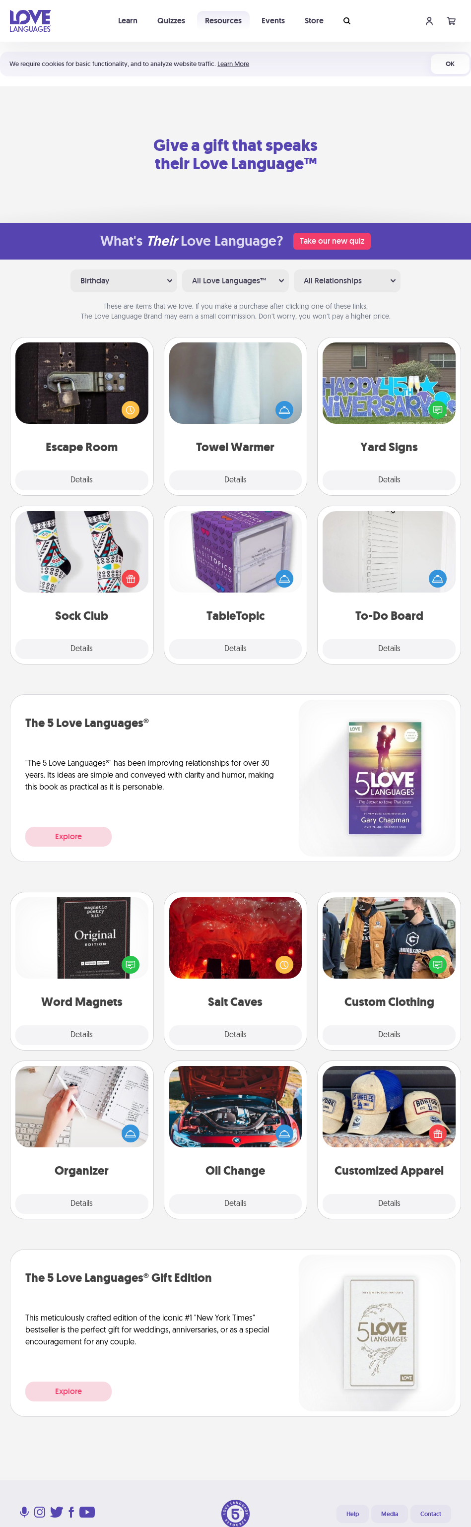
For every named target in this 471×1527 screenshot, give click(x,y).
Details (81, 480)
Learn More (233, 64)
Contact (430, 1514)
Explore (68, 836)
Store (314, 20)
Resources (223, 20)
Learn (127, 20)
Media (389, 1514)
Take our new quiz (332, 241)
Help (352, 1514)
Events (273, 20)
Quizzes (171, 20)
